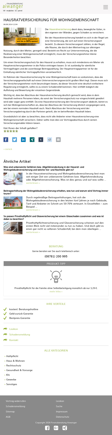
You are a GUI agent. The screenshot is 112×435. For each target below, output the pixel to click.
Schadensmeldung (19, 334)
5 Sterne (16, 131)
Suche (59, 406)
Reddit (49, 139)
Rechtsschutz (13, 365)
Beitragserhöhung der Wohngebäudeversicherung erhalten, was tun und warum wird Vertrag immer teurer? (56, 192)
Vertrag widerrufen (16, 401)
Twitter (14, 139)
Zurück (8, 149)
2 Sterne (7, 131)
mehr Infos (55, 291)
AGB (8, 416)
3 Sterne (10, 131)
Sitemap (10, 411)
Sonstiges (11, 384)
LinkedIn (23, 139)
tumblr (40, 139)
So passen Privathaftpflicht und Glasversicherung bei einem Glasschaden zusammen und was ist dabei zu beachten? (54, 217)
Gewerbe (11, 379)
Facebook (6, 139)
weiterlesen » (33, 182)
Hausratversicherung (60, 29)
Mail (58, 139)
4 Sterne (13, 131)
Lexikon (13, 329)
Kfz (8, 374)
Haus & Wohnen (15, 360)
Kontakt (13, 340)
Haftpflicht (12, 356)
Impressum (62, 411)
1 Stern (5, 131)
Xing (32, 139)
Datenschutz (62, 416)
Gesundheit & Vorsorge (19, 370)
